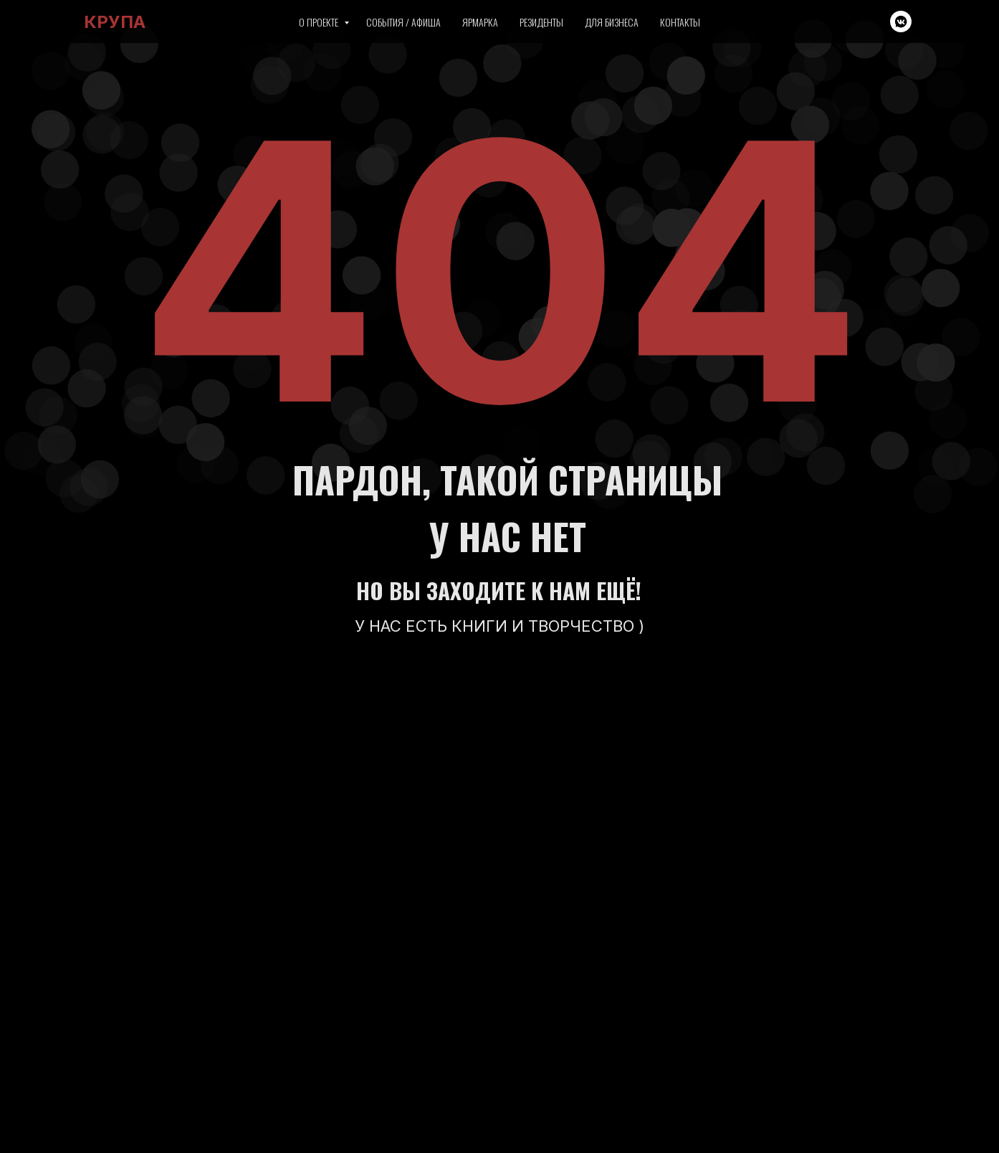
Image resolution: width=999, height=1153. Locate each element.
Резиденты (541, 21)
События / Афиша (403, 21)
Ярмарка (480, 21)
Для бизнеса (612, 21)
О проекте (319, 21)
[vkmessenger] (901, 21)
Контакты (680, 21)
